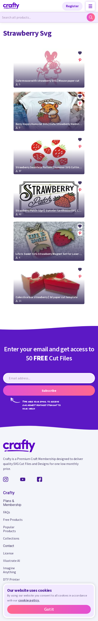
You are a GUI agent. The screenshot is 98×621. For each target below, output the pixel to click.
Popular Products (9, 529)
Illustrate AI (11, 561)
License (8, 553)
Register (72, 6)
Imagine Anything (9, 570)
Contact (8, 546)
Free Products (13, 520)
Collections (11, 538)
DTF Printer (11, 579)
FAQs (6, 512)
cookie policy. (29, 600)
